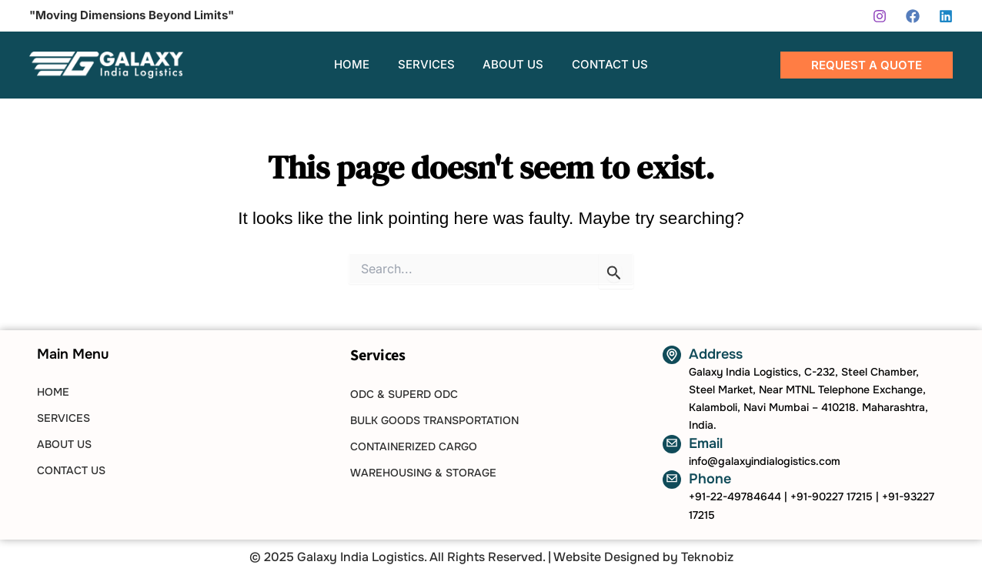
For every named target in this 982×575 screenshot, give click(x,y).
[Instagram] (880, 16)
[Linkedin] (946, 16)
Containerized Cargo (413, 446)
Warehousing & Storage (423, 473)
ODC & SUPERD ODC (404, 394)
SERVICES (63, 418)
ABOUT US (64, 444)
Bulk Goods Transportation (434, 420)
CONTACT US (71, 470)
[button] (866, 65)
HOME (53, 392)
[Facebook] (913, 16)
